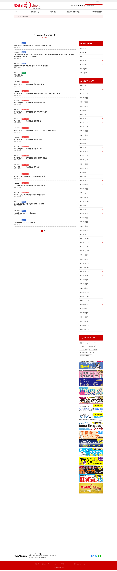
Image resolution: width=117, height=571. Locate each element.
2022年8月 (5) (84, 209)
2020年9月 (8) (84, 304)
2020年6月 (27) (84, 317)
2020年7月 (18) (84, 313)
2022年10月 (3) (84, 201)
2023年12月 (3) (84, 155)
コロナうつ (92, 353)
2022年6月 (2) (84, 217)
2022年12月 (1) (84, 193)
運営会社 (35, 565)
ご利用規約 (42, 565)
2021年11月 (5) (84, 246)
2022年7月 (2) (84, 213)
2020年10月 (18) (84, 300)
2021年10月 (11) (84, 251)
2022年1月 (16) (84, 238)
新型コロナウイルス (85, 343)
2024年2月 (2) (84, 147)
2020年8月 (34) (84, 308)
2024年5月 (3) (84, 139)
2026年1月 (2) (84, 85)
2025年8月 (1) (84, 98)
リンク (30, 565)
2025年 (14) (83, 52)
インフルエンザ (91, 346)
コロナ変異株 (83, 353)
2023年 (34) (83, 60)
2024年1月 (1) (84, 151)
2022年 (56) (83, 64)
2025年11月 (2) (84, 89)
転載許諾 (62, 565)
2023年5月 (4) (84, 176)
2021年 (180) (83, 69)
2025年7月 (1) (84, 102)
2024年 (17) (83, 56)
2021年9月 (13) (84, 255)
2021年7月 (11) (84, 263)
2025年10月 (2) (84, 93)
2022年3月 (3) (84, 230)
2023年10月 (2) (84, 160)
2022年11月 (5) (84, 197)
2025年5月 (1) (84, 106)
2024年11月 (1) (84, 122)
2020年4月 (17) (84, 325)
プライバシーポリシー (52, 565)
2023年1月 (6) (84, 189)
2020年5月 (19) (84, 321)
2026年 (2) (83, 48)
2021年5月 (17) (84, 271)
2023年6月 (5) (84, 172)
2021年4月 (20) (84, 275)
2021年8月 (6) (84, 259)
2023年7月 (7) (84, 168)
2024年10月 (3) (84, 127)
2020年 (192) (83, 73)
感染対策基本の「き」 (74, 12)
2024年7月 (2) (84, 135)
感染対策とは (35, 12)
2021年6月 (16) (84, 267)
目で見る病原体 (97, 12)
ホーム (17, 12)
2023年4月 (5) (84, 180)
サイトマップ (69, 565)
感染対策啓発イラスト (85, 356)
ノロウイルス (83, 349)
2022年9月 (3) (84, 205)
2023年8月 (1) (84, 164)
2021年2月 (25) (84, 284)
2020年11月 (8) (84, 296)
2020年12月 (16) (84, 292)
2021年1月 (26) (84, 288)
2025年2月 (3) (84, 114)
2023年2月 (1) (84, 184)
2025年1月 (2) (84, 118)
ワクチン (82, 346)
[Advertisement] (44, 23)
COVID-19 (96, 343)
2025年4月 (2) (84, 110)
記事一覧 (53, 12)
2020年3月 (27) (84, 329)
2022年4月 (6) (84, 226)
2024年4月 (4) (84, 143)
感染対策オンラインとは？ (82, 565)
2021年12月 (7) (84, 242)
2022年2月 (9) (84, 234)
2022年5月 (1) (84, 222)
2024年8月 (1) (84, 131)
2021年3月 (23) (84, 280)
